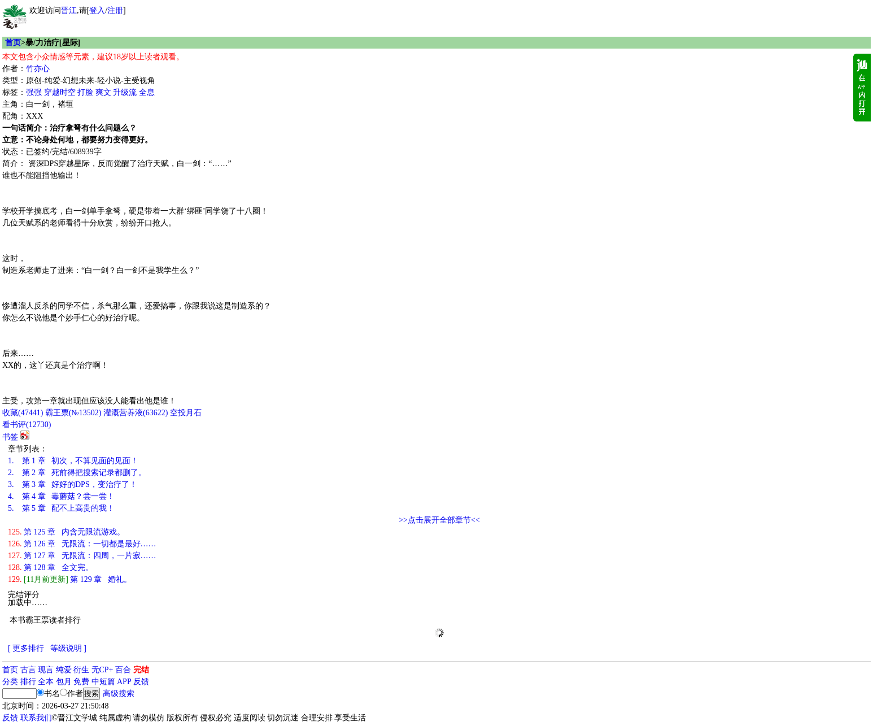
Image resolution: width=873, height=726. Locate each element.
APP (124, 681)
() (22, 412)
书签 (10, 437)
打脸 (85, 92)
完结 (141, 670)
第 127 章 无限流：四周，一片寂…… (82, 555)
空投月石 (186, 412)
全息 (147, 92)
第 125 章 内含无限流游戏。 (66, 532)
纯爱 (64, 670)
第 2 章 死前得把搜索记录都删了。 (77, 472)
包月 (64, 681)
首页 (13, 42)
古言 (28, 670)
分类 (10, 681)
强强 (34, 92)
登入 (97, 10)
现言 (46, 670)
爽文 (103, 92)
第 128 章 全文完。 (50, 567)
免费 (81, 681)
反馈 (141, 681)
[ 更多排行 (26, 648)
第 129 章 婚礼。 (70, 579)
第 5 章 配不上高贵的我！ (61, 508)
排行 (28, 681)
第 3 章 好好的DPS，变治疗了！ (72, 484)
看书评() (26, 424)
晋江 (69, 10)
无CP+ (102, 670)
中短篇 (103, 681)
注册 (115, 10)
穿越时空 (60, 92)
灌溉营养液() (135, 412)
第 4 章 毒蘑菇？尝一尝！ (61, 496)
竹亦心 (38, 68)
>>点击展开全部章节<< (439, 520)
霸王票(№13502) (73, 412)
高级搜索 (118, 693)
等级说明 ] (68, 648)
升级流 (125, 92)
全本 (46, 681)
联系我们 (36, 718)
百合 (123, 670)
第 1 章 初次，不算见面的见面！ (73, 461)
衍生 (81, 670)
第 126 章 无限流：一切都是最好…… (82, 544)
